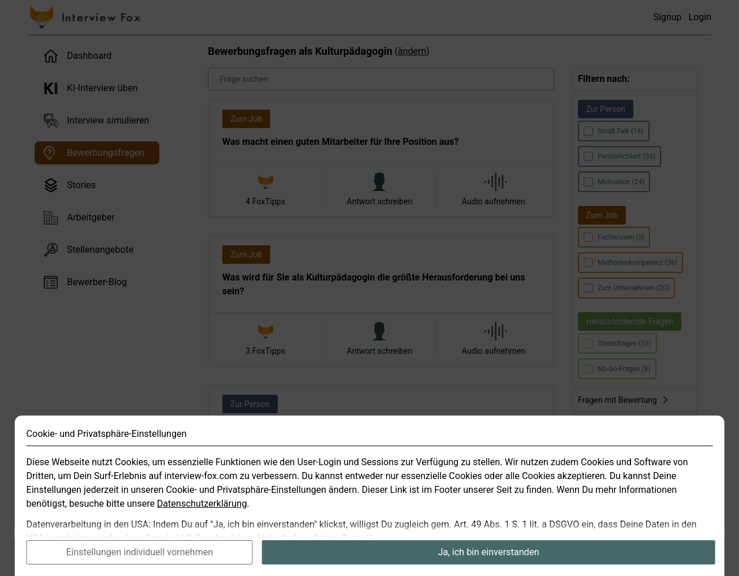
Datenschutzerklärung (202, 508)
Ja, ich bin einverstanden (488, 557)
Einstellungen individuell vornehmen (139, 557)
